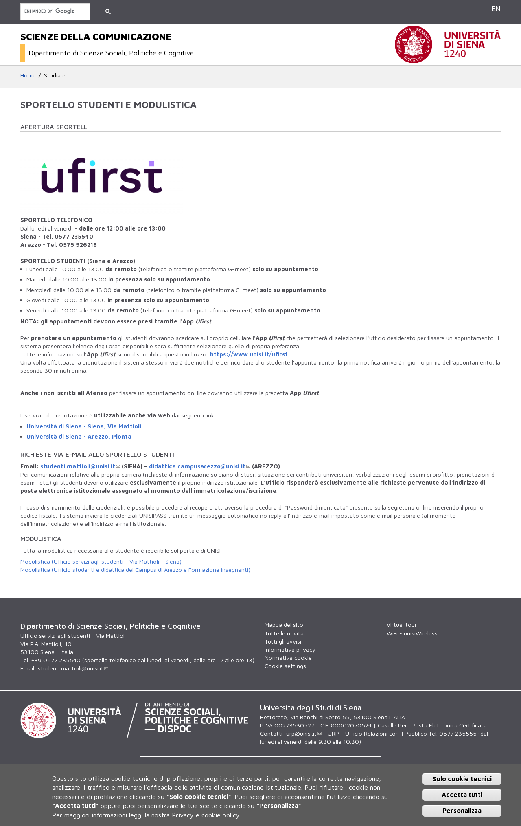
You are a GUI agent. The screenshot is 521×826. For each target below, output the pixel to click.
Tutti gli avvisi (283, 641)
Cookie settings (285, 665)
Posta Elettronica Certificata (449, 725)
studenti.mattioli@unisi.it (80, 466)
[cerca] (54, 11)
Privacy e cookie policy (206, 815)
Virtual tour (402, 624)
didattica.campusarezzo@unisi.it (199, 466)
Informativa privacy (290, 649)
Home (28, 75)
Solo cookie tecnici (462, 778)
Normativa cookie (288, 657)
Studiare (55, 75)
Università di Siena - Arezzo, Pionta (78, 436)
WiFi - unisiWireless (412, 633)
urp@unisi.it (304, 733)
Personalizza (462, 810)
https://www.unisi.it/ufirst (249, 354)
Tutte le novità (284, 633)
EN (496, 8)
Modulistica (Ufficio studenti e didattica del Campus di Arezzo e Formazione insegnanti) (135, 569)
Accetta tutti (462, 794)
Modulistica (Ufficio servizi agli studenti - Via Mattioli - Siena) (101, 561)
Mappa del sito (284, 624)
